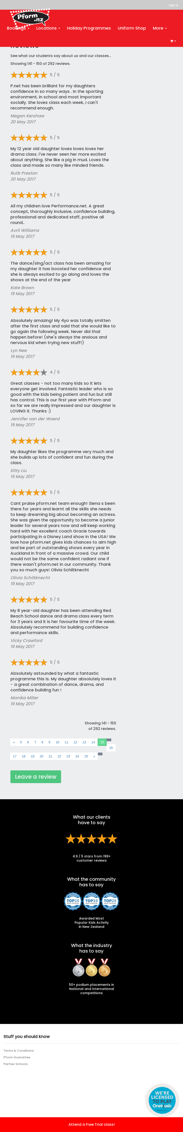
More (160, 28)
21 (50, 756)
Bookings (18, 28)
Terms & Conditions (18, 1050)
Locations (48, 28)
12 (75, 742)
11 (66, 742)
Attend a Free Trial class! (91, 1124)
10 (57, 742)
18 (24, 756)
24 (77, 756)
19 (32, 756)
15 (102, 742)
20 (41, 756)
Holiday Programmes (89, 28)
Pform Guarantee (16, 1057)
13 (84, 742)
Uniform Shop (132, 28)
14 (93, 742)
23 (68, 756)
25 (86, 756)
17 (15, 756)
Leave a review (35, 777)
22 (59, 756)
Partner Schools (15, 1064)
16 (111, 748)
